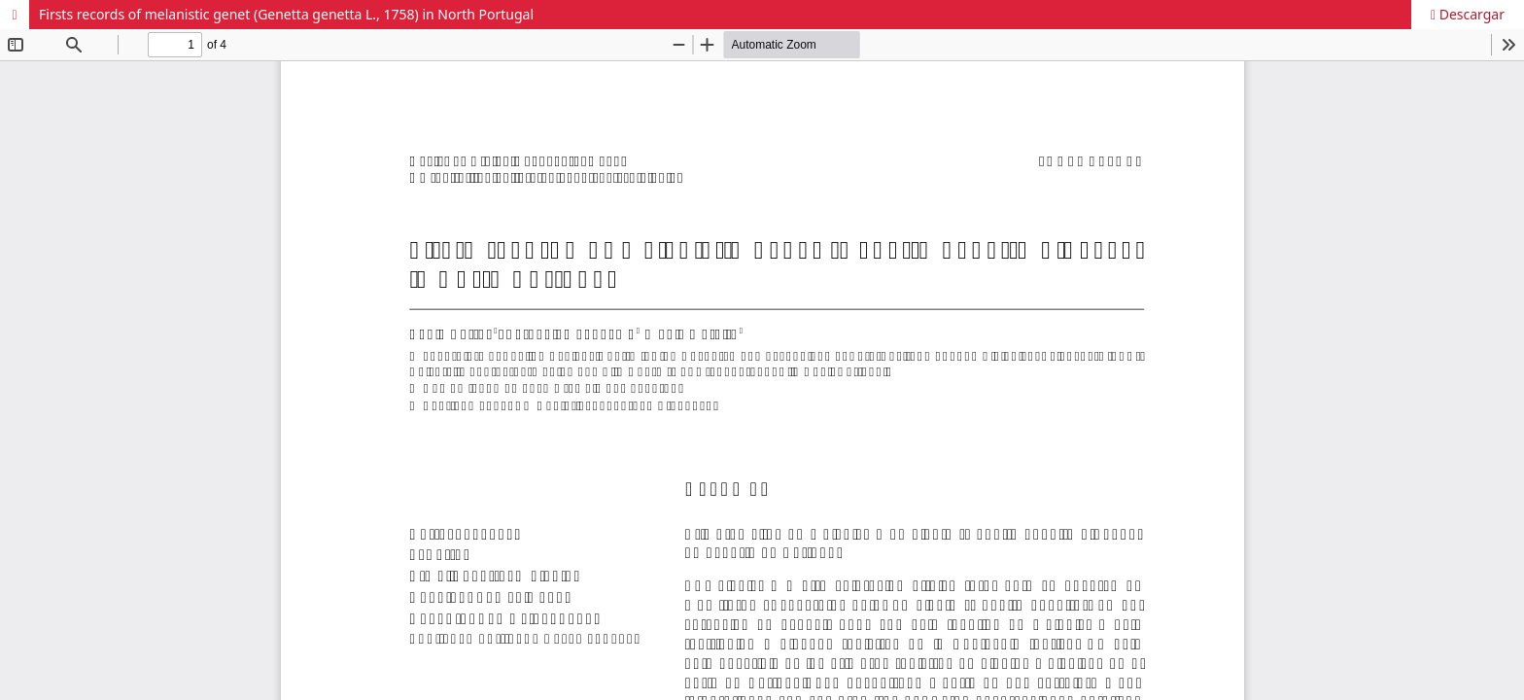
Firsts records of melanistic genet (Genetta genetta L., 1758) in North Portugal (286, 14)
